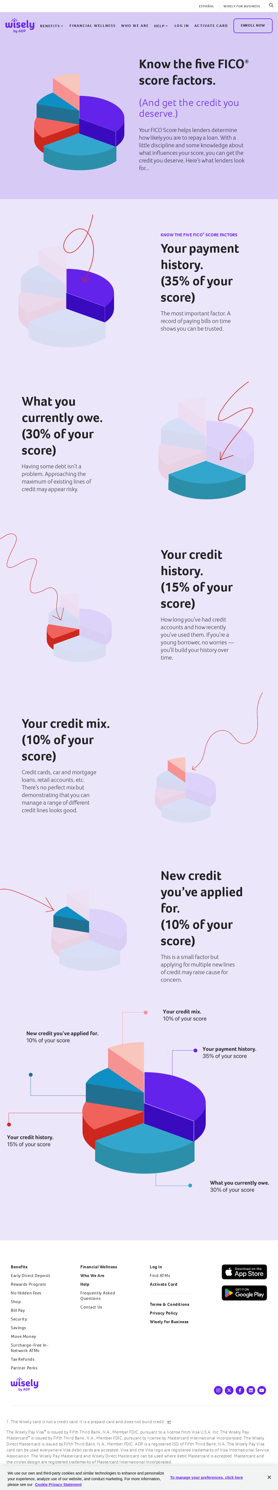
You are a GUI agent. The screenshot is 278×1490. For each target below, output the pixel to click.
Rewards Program (28, 1284)
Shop (16, 1301)
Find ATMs (160, 1275)
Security (19, 1319)
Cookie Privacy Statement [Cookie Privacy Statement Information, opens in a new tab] (58, 1484)
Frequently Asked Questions (97, 1295)
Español (206, 6)
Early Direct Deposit (30, 1275)
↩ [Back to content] (169, 1422)
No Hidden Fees (26, 1293)
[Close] (269, 1477)
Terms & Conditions (169, 1304)
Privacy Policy (164, 1313)
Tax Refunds (22, 1359)
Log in (182, 25)
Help (161, 26)
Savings (18, 1328)
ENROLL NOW (253, 25)
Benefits (52, 26)
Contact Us (91, 1307)
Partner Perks (24, 1368)
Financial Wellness (93, 25)
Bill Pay (18, 1310)
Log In (156, 1267)
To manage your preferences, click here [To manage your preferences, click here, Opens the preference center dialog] (206, 1477)
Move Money (23, 1336)
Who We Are (135, 25)
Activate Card (211, 25)
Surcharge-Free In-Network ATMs (30, 1347)
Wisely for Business (241, 6)
